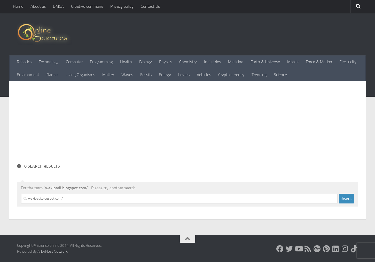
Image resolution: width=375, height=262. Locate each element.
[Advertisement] (187, 124)
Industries (212, 61)
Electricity (347, 61)
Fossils (146, 74)
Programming (101, 61)
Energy (165, 74)
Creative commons (87, 6)
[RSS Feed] (307, 248)
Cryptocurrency (231, 74)
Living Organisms (80, 74)
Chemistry (188, 61)
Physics (165, 61)
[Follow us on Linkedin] (335, 248)
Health (126, 61)
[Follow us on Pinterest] (326, 248)
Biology (145, 61)
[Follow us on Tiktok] (354, 248)
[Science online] (280, 248)
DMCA (58, 6)
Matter (108, 74)
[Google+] (317, 248)
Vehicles (204, 74)
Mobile (293, 61)
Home (18, 6)
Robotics (24, 61)
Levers (184, 74)
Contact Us (150, 6)
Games (52, 74)
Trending (259, 74)
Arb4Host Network (52, 251)
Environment (28, 74)
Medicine (235, 61)
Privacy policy (122, 6)
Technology (49, 61)
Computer (74, 61)
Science (280, 74)
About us (38, 6)
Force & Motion (319, 61)
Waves (127, 74)
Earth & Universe (265, 61)
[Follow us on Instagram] (345, 248)
